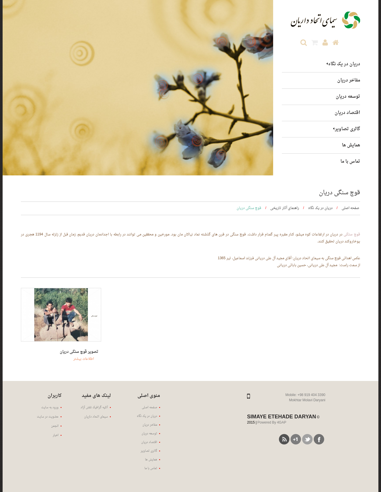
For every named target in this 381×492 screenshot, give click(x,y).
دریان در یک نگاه (344, 64)
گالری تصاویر (347, 129)
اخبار (56, 435)
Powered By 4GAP (271, 423)
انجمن (55, 426)
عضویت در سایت (48, 417)
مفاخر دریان (348, 80)
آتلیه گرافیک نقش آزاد (94, 407)
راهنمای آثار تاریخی (284, 208)
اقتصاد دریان (347, 113)
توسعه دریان (348, 96)
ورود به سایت (50, 407)
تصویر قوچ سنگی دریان (79, 351)
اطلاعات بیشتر (83, 359)
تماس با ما (350, 161)
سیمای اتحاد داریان (96, 417)
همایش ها (351, 145)
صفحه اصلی (350, 208)
